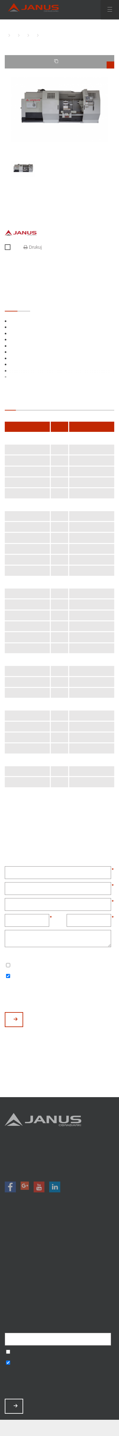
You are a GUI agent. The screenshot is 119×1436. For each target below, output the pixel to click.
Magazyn (59, 1254)
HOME (6, 35)
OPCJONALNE (23, 305)
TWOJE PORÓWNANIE (84, 63)
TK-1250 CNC (41, 35)
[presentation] (53, 996)
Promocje (59, 1245)
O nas (59, 1262)
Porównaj (10, 248)
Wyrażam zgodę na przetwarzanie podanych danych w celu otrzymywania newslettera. (8, 965)
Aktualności (59, 1271)
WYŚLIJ (15, 1019)
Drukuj (32, 247)
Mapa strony (59, 1304)
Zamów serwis (59, 1279)
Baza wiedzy (59, 1287)
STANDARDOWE (11, 305)
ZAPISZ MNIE (15, 1406)
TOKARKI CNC (12, 35)
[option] (59, 110)
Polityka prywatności (59, 1296)
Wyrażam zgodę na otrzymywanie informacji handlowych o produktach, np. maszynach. (8, 976)
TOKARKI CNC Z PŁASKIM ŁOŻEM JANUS (22, 35)
